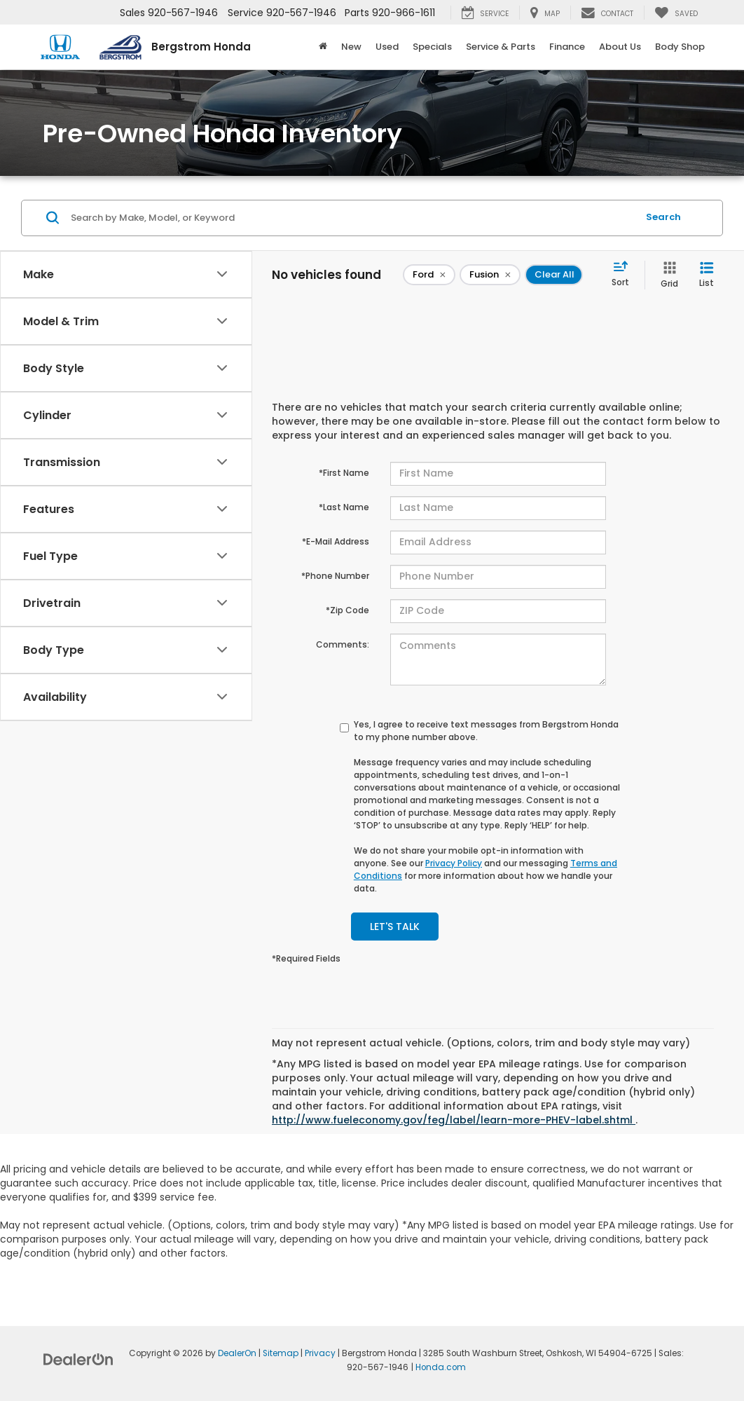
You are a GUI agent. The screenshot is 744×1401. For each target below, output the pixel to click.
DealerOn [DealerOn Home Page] (237, 1353)
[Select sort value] (625, 275)
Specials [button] (432, 46)
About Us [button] (620, 46)
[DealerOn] (78, 1359)
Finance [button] (567, 46)
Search (663, 217)
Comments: (342, 644)
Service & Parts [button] (500, 46)
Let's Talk (395, 927)
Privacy (320, 1353)
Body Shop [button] (680, 46)
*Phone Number (335, 576)
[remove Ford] (429, 274)
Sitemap (280, 1353)
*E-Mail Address (335, 541)
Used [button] (387, 46)
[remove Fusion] (490, 274)
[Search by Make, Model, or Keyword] (352, 218)
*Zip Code (347, 610)
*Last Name (344, 507)
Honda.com (440, 1367)
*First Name (344, 473)
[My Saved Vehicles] (676, 13)
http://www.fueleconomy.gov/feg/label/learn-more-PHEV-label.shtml (453, 1120)
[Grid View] (667, 275)
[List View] (706, 275)
